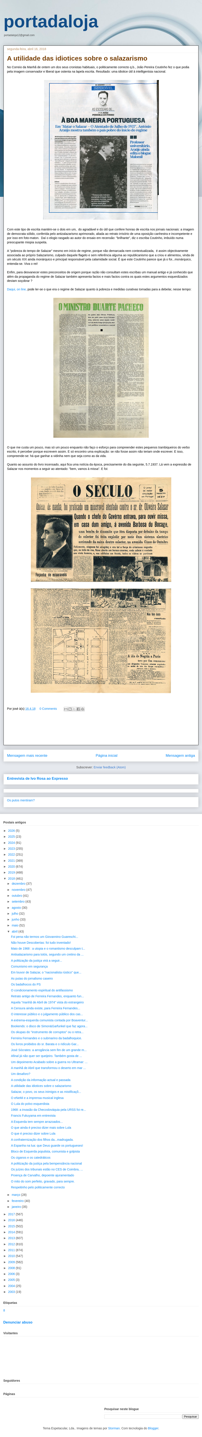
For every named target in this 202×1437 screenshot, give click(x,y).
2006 (12, 1274)
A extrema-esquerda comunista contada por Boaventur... (49, 1020)
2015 (12, 1226)
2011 (12, 1250)
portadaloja (51, 21)
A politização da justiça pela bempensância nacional (46, 1163)
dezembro (19, 883)
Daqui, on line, (17, 289)
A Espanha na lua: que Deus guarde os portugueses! (47, 1145)
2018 (12, 878)
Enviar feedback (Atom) (110, 767)
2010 (12, 1256)
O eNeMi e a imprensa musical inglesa (37, 1098)
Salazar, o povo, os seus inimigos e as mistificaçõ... (46, 1091)
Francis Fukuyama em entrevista (33, 1115)
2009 (12, 1262)
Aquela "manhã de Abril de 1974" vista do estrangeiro (47, 1002)
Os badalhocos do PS (26, 984)
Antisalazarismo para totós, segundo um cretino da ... (47, 954)
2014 (12, 1232)
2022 (12, 854)
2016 (12, 1220)
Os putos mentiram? (21, 800)
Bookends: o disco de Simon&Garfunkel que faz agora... (49, 1026)
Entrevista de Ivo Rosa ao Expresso (37, 778)
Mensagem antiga (180, 755)
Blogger (153, 1428)
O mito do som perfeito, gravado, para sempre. (43, 1181)
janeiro (17, 1207)
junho (16, 919)
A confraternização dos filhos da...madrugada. (42, 1139)
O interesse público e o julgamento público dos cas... (47, 1014)
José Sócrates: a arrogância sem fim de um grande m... (49, 1050)
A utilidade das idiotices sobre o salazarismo (41, 1086)
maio (15, 925)
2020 (12, 866)
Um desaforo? (20, 1074)
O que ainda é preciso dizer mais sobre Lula (41, 1127)
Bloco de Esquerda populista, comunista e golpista (45, 1151)
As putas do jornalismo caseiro (32, 978)
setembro (18, 901)
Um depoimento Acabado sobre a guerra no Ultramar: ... (49, 1062)
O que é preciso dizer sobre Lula (33, 1133)
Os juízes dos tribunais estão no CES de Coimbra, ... (47, 1169)
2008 (12, 1268)
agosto (17, 907)
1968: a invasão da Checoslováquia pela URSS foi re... (48, 1109)
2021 (12, 860)
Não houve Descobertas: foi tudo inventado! (41, 942)
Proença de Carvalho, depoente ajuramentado (42, 1175)
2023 (12, 848)
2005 (12, 1280)
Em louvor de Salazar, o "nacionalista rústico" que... (46, 972)
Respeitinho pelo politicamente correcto (38, 1187)
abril (15, 931)
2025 (12, 836)
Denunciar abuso (17, 1322)
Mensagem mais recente (27, 755)
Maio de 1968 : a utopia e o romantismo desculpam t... (48, 948)
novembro (19, 889)
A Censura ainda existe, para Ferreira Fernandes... (45, 1008)
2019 (12, 872)
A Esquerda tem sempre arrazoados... (37, 1121)
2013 (12, 1238)
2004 (12, 1286)
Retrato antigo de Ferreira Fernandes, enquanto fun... (47, 996)
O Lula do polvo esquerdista (30, 1104)
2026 (12, 830)
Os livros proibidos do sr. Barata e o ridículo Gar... (45, 1044)
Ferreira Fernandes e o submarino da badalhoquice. (46, 1038)
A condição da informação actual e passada (40, 1080)
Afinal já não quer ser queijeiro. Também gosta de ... (46, 1056)
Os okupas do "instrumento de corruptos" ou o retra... (47, 1032)
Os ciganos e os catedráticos (30, 1157)
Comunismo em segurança (29, 966)
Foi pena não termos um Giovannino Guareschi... (44, 936)
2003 (12, 1292)
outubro (17, 895)
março (16, 1194)
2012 (12, 1244)
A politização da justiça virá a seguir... (36, 960)
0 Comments (48, 708)
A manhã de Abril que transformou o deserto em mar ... (48, 1068)
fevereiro (18, 1201)
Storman (114, 1428)
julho (15, 913)
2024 (12, 842)
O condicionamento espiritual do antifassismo (42, 990)
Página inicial (106, 755)
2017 (12, 1214)
